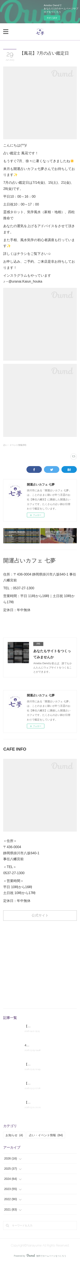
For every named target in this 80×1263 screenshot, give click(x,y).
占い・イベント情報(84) (14, 445)
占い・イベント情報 (46, 1135)
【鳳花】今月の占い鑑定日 (42, 1102)
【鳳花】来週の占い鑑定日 (42, 1026)
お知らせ (14, 1135)
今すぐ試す (52, 18)
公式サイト (40, 915)
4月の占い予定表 (36, 1045)
